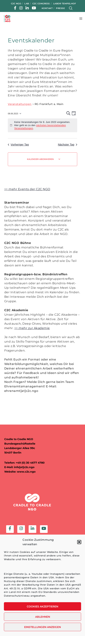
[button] (79, 542)
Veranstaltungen (20, 104)
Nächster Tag (67, 144)
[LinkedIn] (27, 8)
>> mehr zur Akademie (32, 328)
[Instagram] (21, 8)
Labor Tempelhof (64, 3)
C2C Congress (41, 3)
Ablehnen (42, 616)
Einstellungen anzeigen (42, 627)
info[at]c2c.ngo (24, 467)
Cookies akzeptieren (42, 606)
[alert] (42, 125)
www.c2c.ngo (26, 471)
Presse (60, 8)
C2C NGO (16, 3)
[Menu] (80, 18)
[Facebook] (15, 8)
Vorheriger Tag (18, 144)
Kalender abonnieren (40, 159)
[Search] (70, 8)
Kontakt (47, 8)
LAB (26, 3)
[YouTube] (34, 8)
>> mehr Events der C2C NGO (27, 189)
